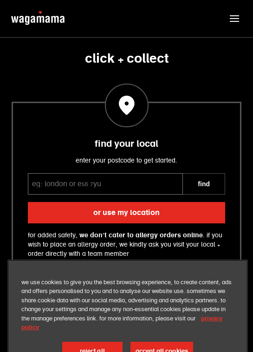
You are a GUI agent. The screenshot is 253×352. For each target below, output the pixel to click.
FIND (204, 184)
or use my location (126, 212)
